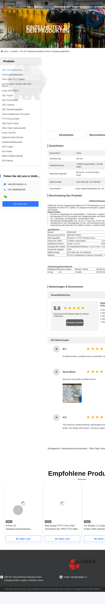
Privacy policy (20, 601)
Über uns (38, 7)
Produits (48, 7)
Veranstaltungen (62, 7)
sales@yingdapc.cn (17, 184)
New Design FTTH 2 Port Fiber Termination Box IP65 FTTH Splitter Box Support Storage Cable (62, 540)
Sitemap (8, 601)
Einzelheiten (66, 135)
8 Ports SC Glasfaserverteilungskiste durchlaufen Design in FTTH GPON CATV (23, 540)
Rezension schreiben (74, 335)
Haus (30, 7)
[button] (18, 522)
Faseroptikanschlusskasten (74, 461)
